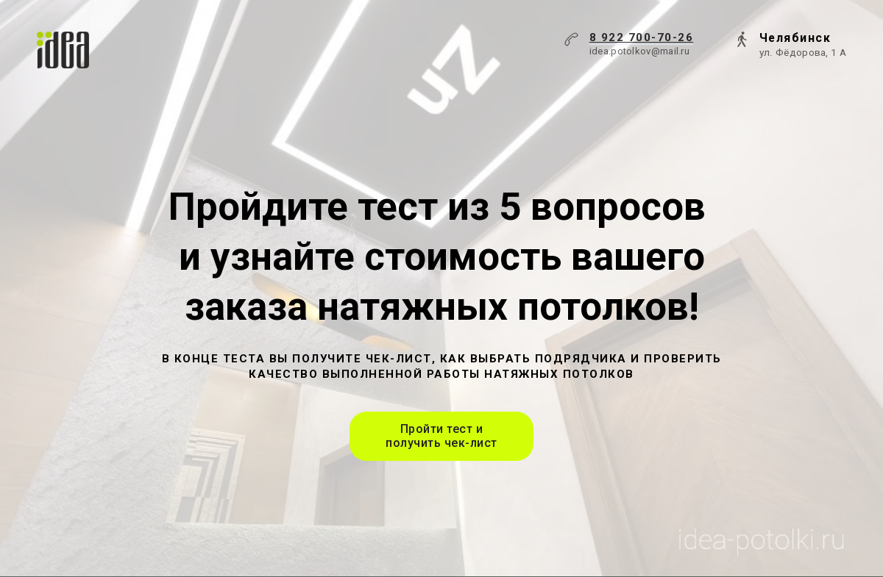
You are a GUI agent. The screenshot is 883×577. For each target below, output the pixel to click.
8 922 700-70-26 (641, 37)
